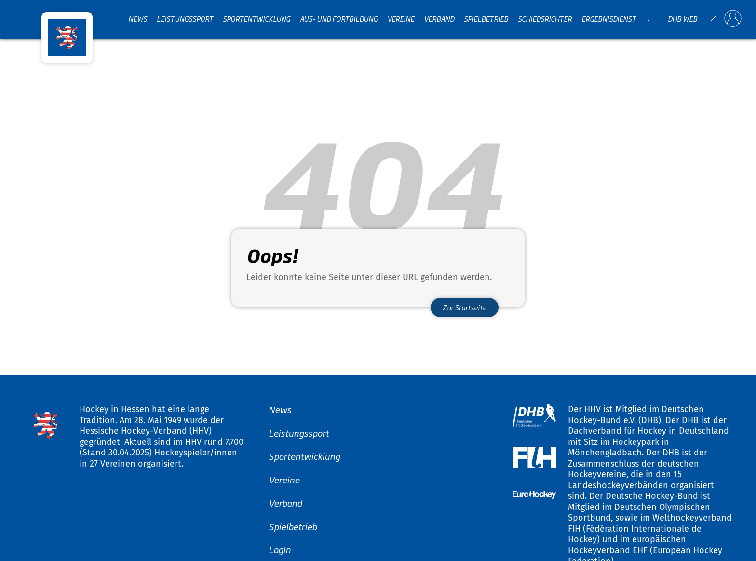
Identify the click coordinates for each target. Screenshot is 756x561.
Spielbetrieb (486, 18)
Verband (439, 18)
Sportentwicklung (256, 18)
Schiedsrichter (545, 18)
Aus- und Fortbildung (339, 18)
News (137, 18)
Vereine (400, 18)
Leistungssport (185, 18)
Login (280, 549)
